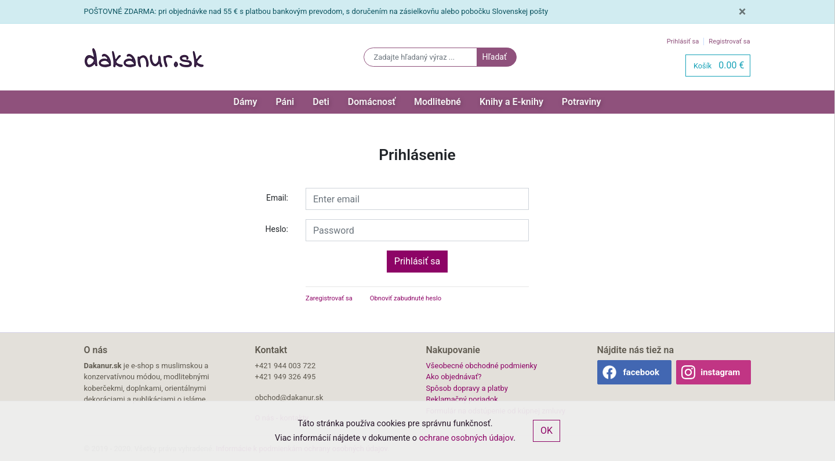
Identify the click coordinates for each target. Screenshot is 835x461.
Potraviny (581, 101)
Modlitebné (437, 101)
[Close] (742, 12)
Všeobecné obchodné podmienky (482, 365)
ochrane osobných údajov (466, 438)
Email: (277, 197)
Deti (321, 101)
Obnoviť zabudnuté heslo (405, 298)
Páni (284, 101)
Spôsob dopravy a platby (467, 388)
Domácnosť (371, 101)
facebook (641, 372)
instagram (720, 372)
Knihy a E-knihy (511, 101)
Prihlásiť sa (683, 41)
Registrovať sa (729, 41)
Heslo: (277, 229)
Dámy (245, 101)
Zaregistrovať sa (329, 298)
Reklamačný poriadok (462, 399)
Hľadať (494, 56)
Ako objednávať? (454, 376)
